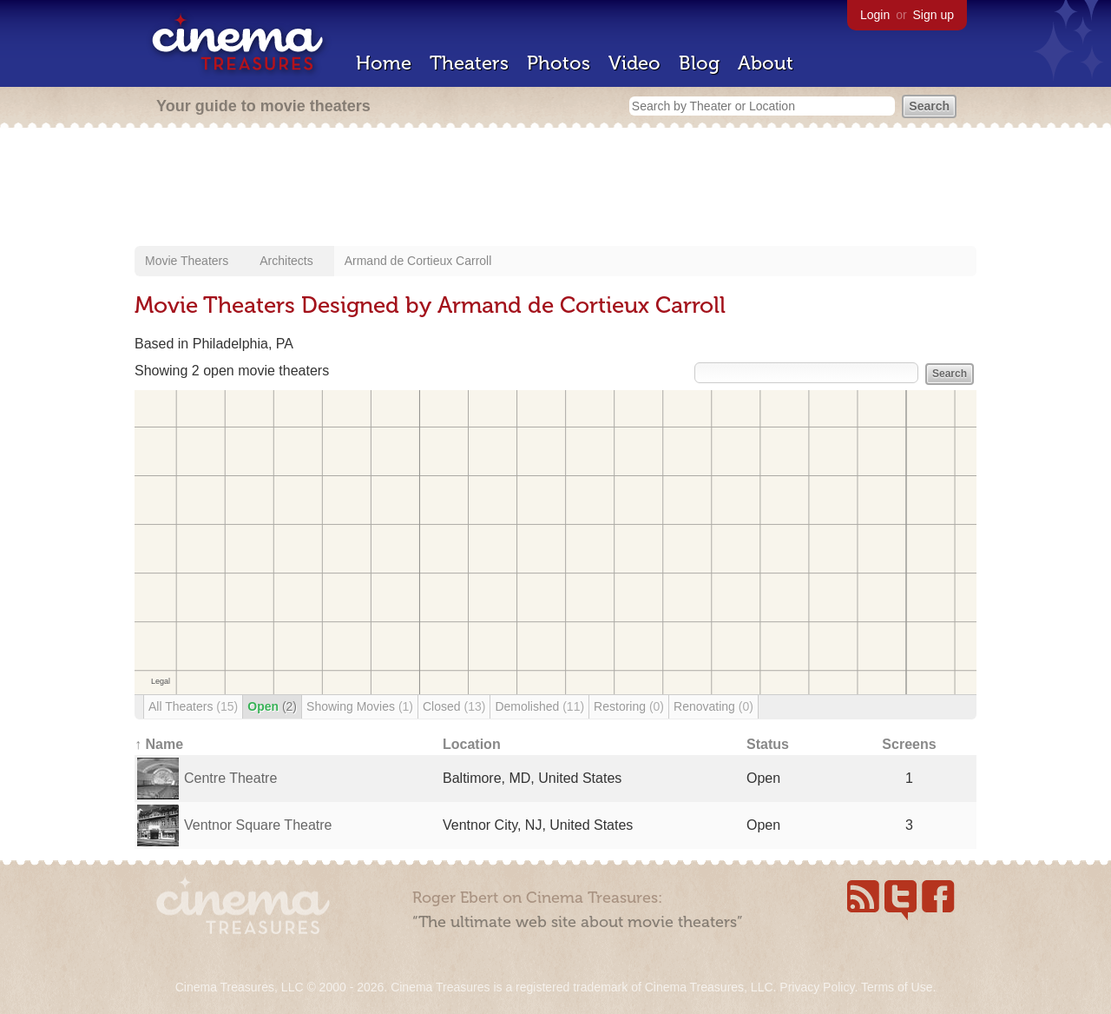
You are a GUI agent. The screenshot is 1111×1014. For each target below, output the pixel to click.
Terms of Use (896, 987)
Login (875, 15)
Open (272, 706)
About (765, 63)
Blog (699, 63)
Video (634, 63)
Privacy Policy (816, 987)
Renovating (713, 706)
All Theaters (193, 706)
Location (472, 744)
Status (767, 744)
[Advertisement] (555, 188)
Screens (909, 744)
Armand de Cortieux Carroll (418, 261)
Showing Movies (359, 706)
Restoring (629, 706)
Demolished (539, 706)
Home (383, 63)
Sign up (933, 15)
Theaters (469, 63)
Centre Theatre (230, 778)
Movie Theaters (186, 261)
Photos (558, 63)
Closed (454, 706)
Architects (286, 261)
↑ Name (159, 744)
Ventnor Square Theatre (258, 825)
